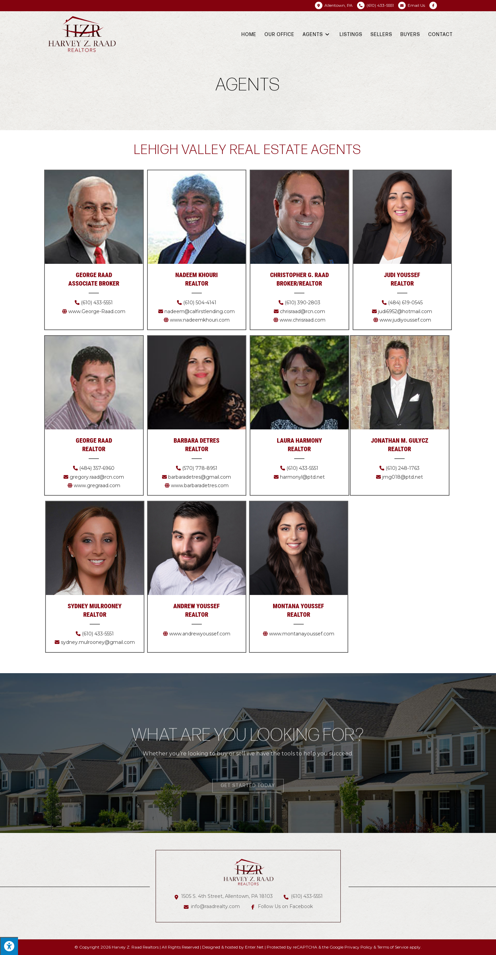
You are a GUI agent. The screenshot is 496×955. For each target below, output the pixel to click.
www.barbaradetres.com (200, 485)
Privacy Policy (358, 947)
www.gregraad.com (97, 485)
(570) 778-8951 (199, 468)
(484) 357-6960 (96, 468)
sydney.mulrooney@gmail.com (98, 642)
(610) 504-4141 (199, 303)
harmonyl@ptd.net (302, 477)
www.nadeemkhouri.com (200, 320)
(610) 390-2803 (302, 303)
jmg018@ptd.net (402, 477)
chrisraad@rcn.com (302, 311)
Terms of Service (392, 947)
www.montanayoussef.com (301, 634)
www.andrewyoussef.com (199, 634)
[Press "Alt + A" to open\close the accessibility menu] (9, 946)
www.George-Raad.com (96, 311)
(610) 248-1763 (403, 468)
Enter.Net (254, 947)
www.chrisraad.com (302, 320)
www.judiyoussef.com (405, 320)
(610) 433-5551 (96, 303)
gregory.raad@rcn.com (97, 477)
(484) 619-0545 (405, 303)
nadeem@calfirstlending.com (199, 311)
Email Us (416, 5)
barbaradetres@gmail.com (199, 477)
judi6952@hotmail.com (405, 311)
